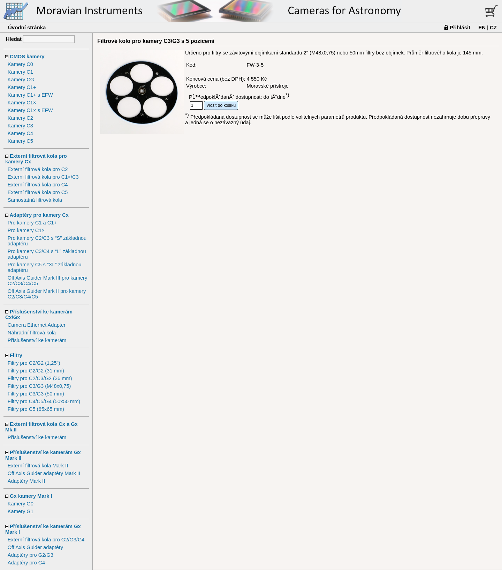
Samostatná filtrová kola (35, 200)
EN (482, 27)
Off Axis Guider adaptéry (35, 547)
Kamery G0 (20, 503)
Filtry (16, 355)
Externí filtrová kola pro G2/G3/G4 (46, 539)
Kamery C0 (20, 64)
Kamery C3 (20, 125)
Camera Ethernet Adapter (37, 325)
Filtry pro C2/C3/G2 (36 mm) (40, 378)
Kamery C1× (22, 102)
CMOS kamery (27, 56)
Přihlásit (460, 27)
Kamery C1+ (22, 87)
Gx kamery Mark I (31, 496)
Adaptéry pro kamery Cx (39, 215)
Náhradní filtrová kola (32, 332)
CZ (493, 27)
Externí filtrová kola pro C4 (38, 184)
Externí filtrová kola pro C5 (38, 192)
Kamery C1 (20, 72)
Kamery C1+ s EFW (30, 95)
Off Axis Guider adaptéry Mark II (44, 473)
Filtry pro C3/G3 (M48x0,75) (39, 386)
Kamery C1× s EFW (30, 110)
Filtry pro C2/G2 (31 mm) (36, 370)
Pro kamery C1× (26, 230)
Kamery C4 (20, 133)
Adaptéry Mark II (26, 481)
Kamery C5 (20, 141)
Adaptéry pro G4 (26, 562)
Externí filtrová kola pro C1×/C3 (43, 177)
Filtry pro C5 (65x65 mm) (36, 409)
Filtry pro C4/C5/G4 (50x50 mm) (44, 401)
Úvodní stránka (27, 27)
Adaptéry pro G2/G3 (30, 555)
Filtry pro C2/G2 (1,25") (34, 363)
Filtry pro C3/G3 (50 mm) (36, 394)
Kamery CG (21, 79)
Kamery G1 (20, 511)
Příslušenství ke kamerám (37, 340)
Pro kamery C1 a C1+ (32, 222)
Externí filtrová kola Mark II (38, 465)
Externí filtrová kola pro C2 (38, 169)
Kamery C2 (20, 118)
